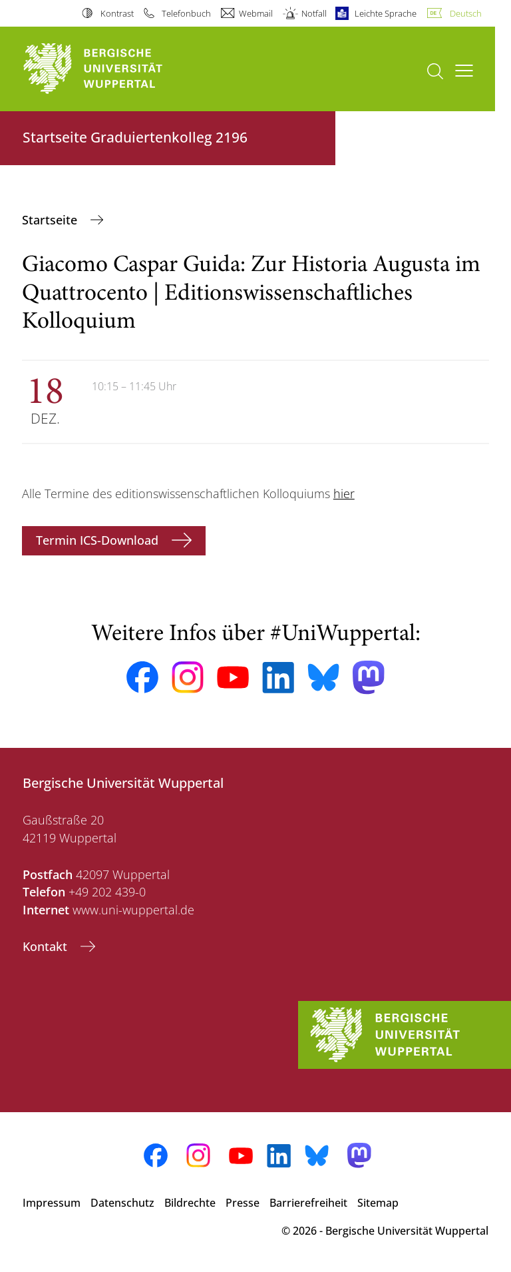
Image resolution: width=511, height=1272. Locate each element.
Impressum (52, 1202)
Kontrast (117, 13)
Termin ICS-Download (99, 540)
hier (344, 493)
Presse (242, 1202)
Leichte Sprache (386, 13)
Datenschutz (122, 1202)
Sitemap (378, 1202)
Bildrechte (190, 1202)
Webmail (256, 13)
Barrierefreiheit (308, 1202)
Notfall (314, 13)
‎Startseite (51, 220)
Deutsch (466, 13)
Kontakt (47, 946)
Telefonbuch (186, 13)
